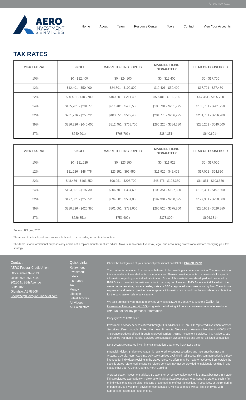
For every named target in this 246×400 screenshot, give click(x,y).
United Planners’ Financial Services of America (170, 329)
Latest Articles (79, 298)
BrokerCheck (193, 263)
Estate (74, 276)
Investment (77, 272)
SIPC (227, 329)
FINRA (218, 329)
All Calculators (79, 307)
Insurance (76, 280)
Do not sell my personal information (138, 311)
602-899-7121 (219, 3)
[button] (103, 25)
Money (74, 289)
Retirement (77, 267)
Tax (72, 285)
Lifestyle (75, 293)
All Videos (76, 302)
